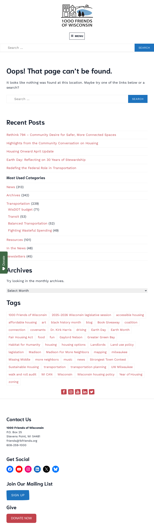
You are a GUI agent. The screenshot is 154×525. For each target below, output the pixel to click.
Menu (77, 36)
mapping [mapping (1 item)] (100, 352)
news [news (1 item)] (81, 359)
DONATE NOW (21, 518)
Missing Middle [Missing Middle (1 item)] (19, 359)
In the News (16, 248)
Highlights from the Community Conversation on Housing (52, 143)
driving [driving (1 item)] (81, 330)
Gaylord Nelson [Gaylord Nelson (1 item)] (71, 337)
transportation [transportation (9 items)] (55, 367)
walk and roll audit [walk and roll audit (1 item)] (22, 374)
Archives (13, 195)
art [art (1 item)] (44, 322)
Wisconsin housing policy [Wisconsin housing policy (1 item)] (95, 374)
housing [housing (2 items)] (51, 344)
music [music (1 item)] (68, 359)
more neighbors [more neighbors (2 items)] (47, 359)
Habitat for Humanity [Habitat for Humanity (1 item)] (24, 344)
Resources (14, 240)
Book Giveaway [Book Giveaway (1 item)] (108, 322)
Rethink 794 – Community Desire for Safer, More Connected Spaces (61, 135)
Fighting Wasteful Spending (30, 230)
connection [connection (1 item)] (17, 330)
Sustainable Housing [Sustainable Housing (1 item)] (24, 367)
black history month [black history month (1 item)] (66, 322)
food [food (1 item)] (41, 337)
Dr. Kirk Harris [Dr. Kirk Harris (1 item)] (60, 330)
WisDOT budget (20, 209)
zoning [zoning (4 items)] (13, 382)
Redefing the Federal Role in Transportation (41, 168)
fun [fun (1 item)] (52, 337)
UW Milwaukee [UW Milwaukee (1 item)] (122, 367)
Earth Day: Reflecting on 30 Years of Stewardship (46, 160)
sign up (18, 495)
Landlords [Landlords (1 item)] (97, 344)
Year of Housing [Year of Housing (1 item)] (130, 374)
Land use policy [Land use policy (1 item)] (122, 344)
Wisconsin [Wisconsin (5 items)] (64, 374)
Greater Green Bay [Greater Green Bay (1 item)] (101, 337)
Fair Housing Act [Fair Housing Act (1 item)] (21, 337)
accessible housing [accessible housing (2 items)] (130, 315)
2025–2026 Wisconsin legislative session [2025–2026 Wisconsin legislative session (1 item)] (81, 315)
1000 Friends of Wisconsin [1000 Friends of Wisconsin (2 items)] (28, 315)
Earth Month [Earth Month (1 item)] (120, 330)
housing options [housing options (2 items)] (73, 344)
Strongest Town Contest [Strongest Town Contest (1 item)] (108, 359)
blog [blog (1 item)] (89, 322)
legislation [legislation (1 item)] (16, 352)
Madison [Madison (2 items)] (35, 352)
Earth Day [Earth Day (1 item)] (98, 330)
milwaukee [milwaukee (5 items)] (119, 352)
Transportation (18, 203)
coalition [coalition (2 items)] (130, 322)
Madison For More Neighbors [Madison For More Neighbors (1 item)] (67, 352)
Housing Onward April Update (30, 151)
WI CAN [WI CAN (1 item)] (47, 374)
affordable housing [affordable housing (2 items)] (23, 322)
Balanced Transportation (27, 223)
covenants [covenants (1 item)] (37, 330)
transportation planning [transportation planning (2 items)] (88, 367)
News (10, 187)
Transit (13, 216)
